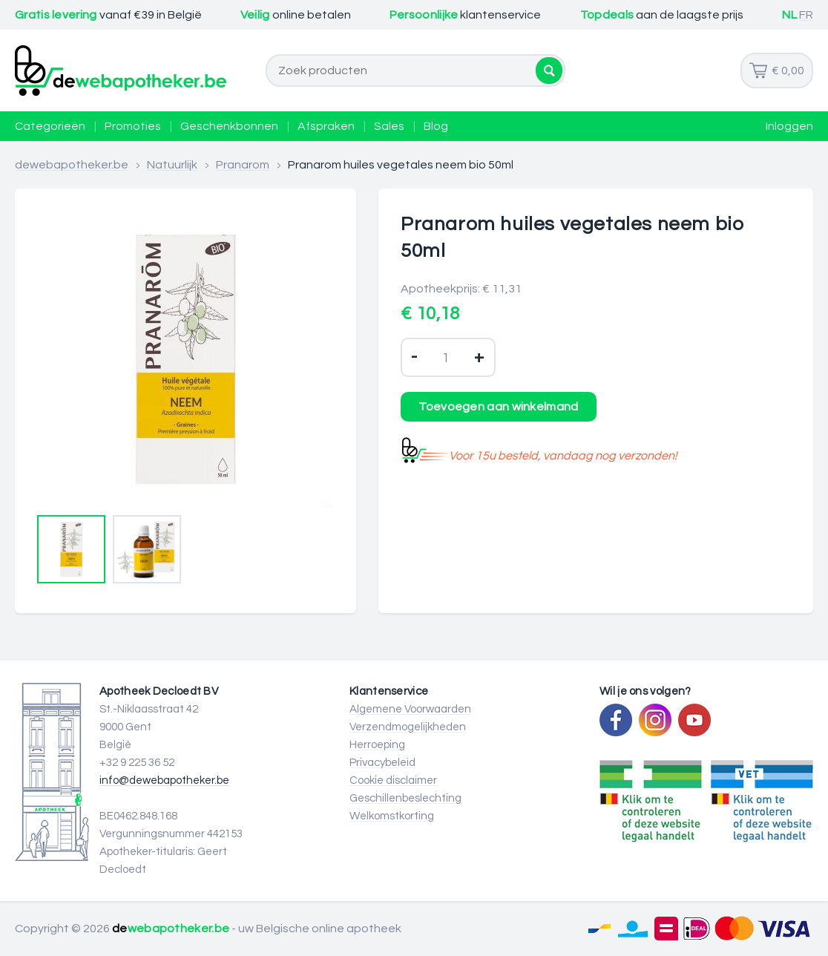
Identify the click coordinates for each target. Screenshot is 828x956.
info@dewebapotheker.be (164, 780)
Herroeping (377, 744)
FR (806, 15)
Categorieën (50, 126)
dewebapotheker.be (71, 165)
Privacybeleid (382, 762)
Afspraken (326, 126)
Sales (389, 126)
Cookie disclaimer (393, 780)
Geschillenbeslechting (405, 798)
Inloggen (789, 126)
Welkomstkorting (391, 816)
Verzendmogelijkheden (407, 727)
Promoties (133, 126)
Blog (436, 126)
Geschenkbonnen (229, 126)
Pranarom (242, 165)
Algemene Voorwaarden (410, 709)
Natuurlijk (172, 165)
